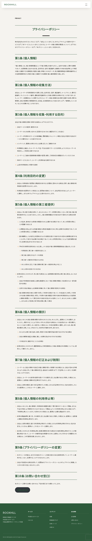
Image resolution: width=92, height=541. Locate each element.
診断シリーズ (53, 523)
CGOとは (30, 520)
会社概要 (73, 516)
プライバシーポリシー (76, 523)
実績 (51, 516)
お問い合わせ (22, 490)
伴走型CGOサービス (33, 516)
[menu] (86, 4)
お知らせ (52, 527)
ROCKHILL (10, 4)
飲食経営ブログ (54, 520)
